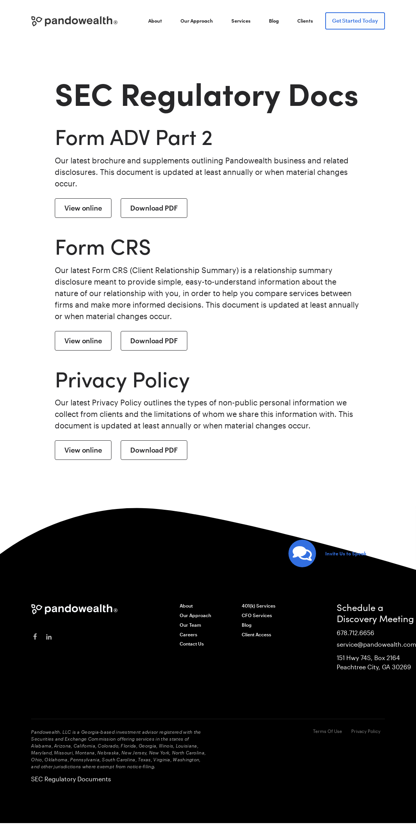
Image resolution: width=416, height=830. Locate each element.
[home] (74, 21)
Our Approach (196, 20)
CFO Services (257, 615)
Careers (188, 634)
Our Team (190, 624)
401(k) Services (258, 605)
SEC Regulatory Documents (71, 778)
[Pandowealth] (74, 609)
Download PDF (154, 208)
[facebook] (35, 637)
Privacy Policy (365, 731)
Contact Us (192, 643)
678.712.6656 (355, 632)
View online (83, 208)
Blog (274, 20)
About (155, 20)
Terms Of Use (327, 731)
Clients (305, 20)
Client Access (256, 634)
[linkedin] (49, 637)
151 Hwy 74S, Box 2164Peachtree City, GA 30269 (374, 662)
